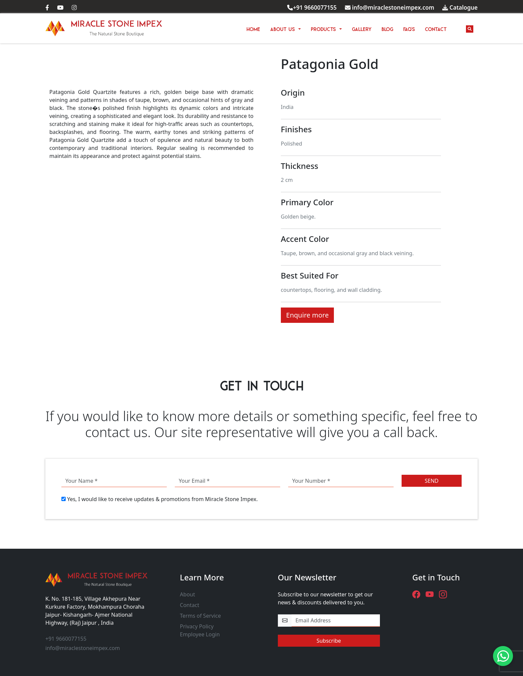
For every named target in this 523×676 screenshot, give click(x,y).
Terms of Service (200, 615)
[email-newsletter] (336, 620)
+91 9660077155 (312, 7)
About (187, 594)
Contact (189, 605)
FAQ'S (409, 28)
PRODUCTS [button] (324, 28)
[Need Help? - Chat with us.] (503, 656)
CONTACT (436, 28)
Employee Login (199, 634)
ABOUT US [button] (283, 28)
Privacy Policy (196, 626)
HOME (253, 28)
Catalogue (460, 7)
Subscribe (329, 640)
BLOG (387, 28)
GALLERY (362, 28)
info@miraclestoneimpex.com (389, 7)
